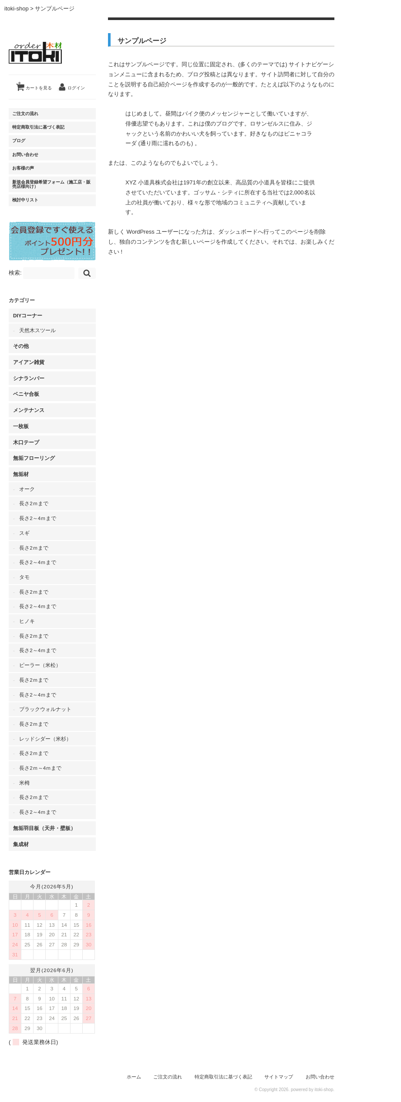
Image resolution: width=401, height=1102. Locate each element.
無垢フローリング (34, 458)
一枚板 (21, 426)
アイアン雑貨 (28, 362)
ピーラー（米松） (40, 665)
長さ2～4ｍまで (37, 518)
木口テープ (26, 442)
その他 (21, 346)
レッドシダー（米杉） (45, 738)
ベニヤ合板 (26, 394)
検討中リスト (25, 199)
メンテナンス (28, 410)
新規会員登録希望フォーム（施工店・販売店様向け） (51, 184)
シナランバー (28, 378)
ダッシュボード (238, 231)
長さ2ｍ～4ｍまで (40, 768)
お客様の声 (23, 168)
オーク (27, 489)
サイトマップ (278, 1076)
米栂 (24, 783)
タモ (24, 577)
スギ (24, 533)
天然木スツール (37, 330)
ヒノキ (27, 621)
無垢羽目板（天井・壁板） (44, 828)
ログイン (76, 87)
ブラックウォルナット (45, 709)
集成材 (21, 844)
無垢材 (21, 474)
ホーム (134, 1076)
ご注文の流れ (25, 113)
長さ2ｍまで (33, 503)
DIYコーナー (27, 315)
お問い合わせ (25, 154)
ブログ (18, 140)
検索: (15, 272)
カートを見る (35, 84)
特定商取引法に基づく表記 (38, 127)
